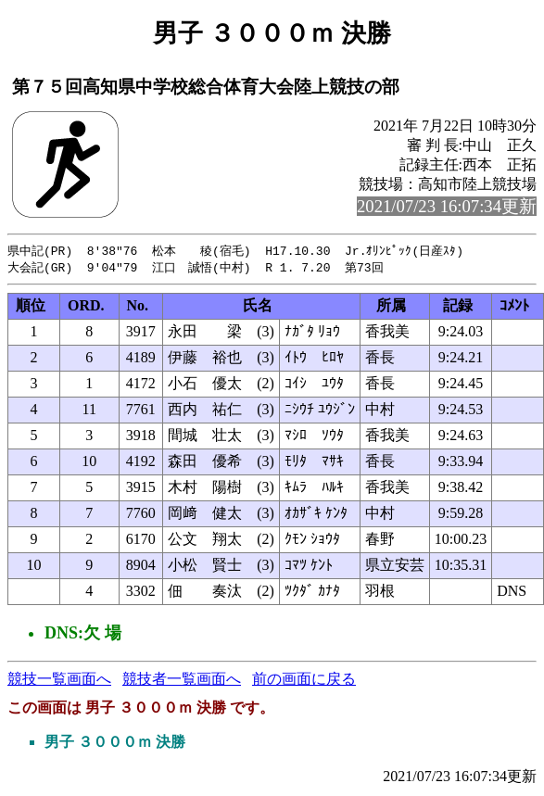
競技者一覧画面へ (181, 681)
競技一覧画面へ (59, 681)
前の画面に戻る (304, 681)
